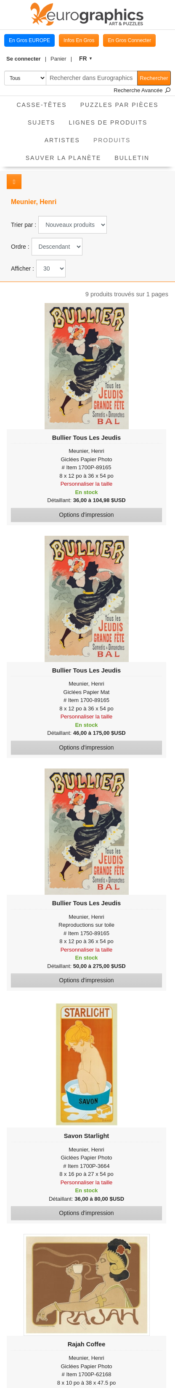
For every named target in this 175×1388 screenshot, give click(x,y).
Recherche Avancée (142, 90)
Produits (115, 137)
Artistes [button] (62, 140)
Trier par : (23, 224)
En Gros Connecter (129, 40)
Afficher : (22, 268)
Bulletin (131, 157)
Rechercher (154, 78)
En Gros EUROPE (29, 40)
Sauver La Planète (63, 157)
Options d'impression (86, 514)
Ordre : (20, 246)
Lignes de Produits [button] (108, 122)
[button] (26, 59)
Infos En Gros (79, 40)
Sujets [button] (42, 122)
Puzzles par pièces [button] (119, 104)
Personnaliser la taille (87, 484)
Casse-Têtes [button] (41, 104)
